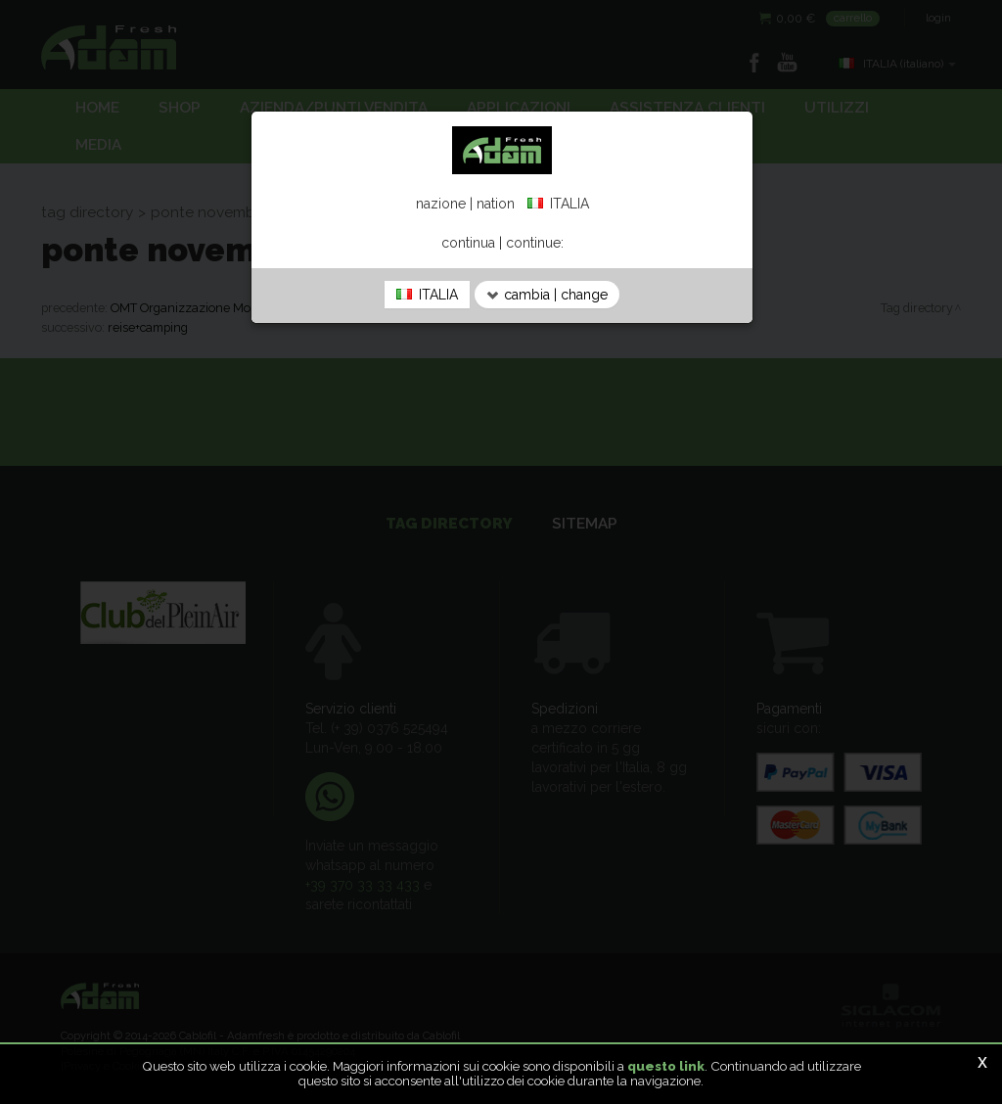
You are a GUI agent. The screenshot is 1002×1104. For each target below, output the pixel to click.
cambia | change (547, 294)
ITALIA (427, 294)
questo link (666, 1066)
